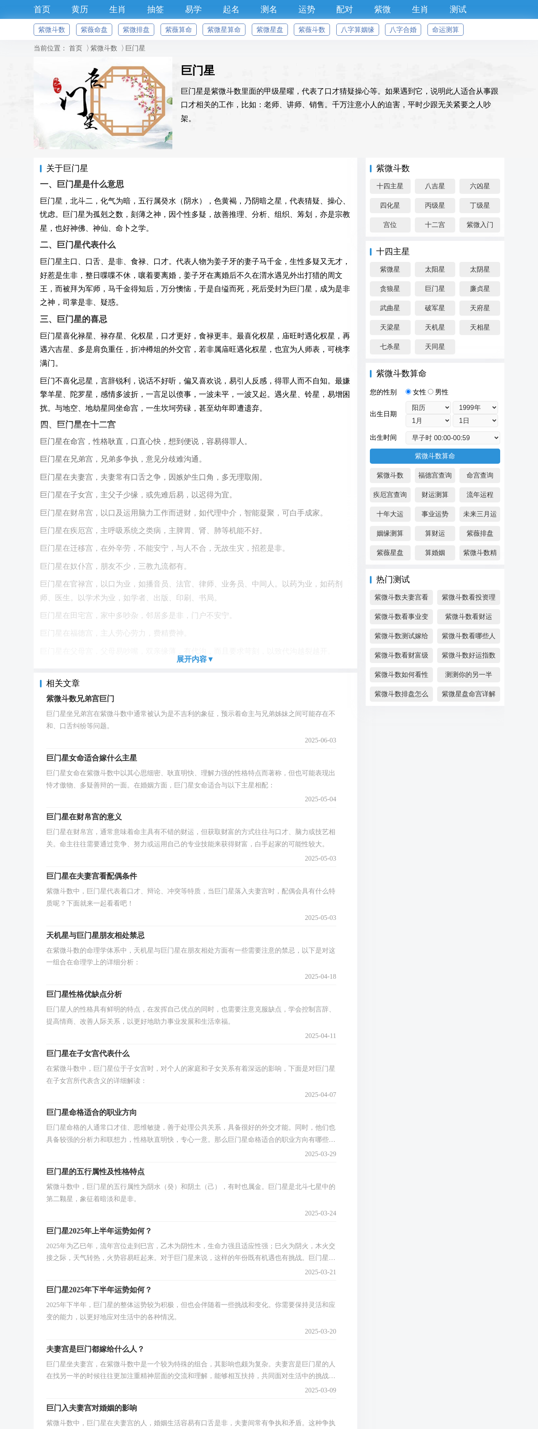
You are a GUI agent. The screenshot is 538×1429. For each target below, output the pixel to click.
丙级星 (435, 205)
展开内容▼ (195, 659)
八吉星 (435, 186)
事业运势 (435, 514)
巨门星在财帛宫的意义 (84, 817)
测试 (458, 9)
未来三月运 (480, 514)
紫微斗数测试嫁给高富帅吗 (401, 638)
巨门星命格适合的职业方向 (91, 1112)
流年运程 (480, 494)
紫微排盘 (136, 29)
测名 (269, 9)
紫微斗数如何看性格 (401, 676)
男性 (438, 392)
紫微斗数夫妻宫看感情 (401, 599)
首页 (42, 9)
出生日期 (383, 413)
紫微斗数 (51, 29)
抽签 (155, 9)
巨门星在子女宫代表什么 (87, 1053)
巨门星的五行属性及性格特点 (95, 1172)
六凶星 (480, 186)
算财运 (435, 533)
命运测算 (445, 29)
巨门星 (135, 48)
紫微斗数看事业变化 (401, 618)
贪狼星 (390, 288)
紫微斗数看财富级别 (401, 657)
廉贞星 (480, 288)
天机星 (435, 327)
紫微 (382, 9)
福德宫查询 (435, 475)
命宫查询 (480, 475)
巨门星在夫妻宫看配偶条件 (91, 876)
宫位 (390, 224)
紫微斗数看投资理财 (469, 599)
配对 (344, 9)
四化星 (390, 205)
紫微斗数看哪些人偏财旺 (469, 638)
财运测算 (435, 494)
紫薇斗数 (311, 29)
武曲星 (390, 308)
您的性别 (383, 392)
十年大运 (390, 514)
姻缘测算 (390, 533)
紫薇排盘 (480, 533)
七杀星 (390, 346)
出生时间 (383, 437)
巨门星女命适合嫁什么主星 (91, 758)
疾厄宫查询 (390, 494)
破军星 (435, 308)
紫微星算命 (224, 29)
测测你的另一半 (468, 674)
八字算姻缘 (357, 29)
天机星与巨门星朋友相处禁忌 (95, 935)
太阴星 (480, 269)
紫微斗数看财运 (468, 616)
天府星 (480, 308)
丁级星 (480, 205)
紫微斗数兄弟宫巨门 (80, 699)
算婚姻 (435, 552)
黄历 (79, 9)
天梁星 (390, 327)
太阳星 (435, 269)
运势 (306, 9)
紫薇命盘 (94, 29)
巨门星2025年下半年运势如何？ (99, 1290)
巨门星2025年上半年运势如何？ (99, 1231)
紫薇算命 (178, 29)
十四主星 (390, 186)
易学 (193, 9)
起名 (231, 9)
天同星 (435, 346)
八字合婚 (403, 29)
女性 (417, 392)
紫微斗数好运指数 (469, 655)
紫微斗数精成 (480, 554)
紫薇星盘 (390, 552)
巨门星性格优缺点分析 (84, 994)
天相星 (480, 327)
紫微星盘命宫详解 (469, 693)
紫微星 (390, 269)
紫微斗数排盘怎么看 (401, 696)
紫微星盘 (269, 29)
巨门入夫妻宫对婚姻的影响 (91, 1408)
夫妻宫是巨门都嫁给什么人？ (95, 1349)
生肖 (117, 9)
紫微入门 (480, 224)
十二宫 (435, 224)
